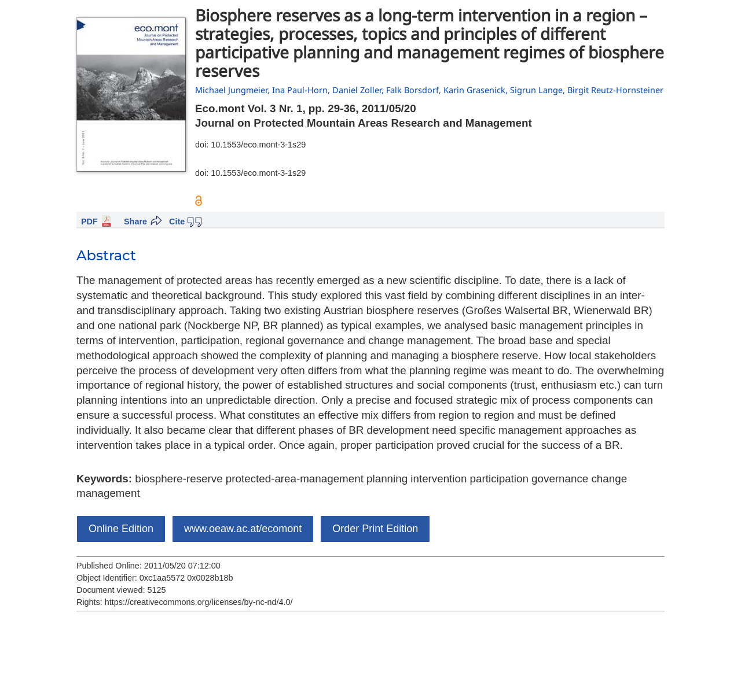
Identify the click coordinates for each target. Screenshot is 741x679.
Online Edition (121, 528)
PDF (89, 221)
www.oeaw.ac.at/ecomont (243, 528)
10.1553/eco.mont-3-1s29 (258, 144)
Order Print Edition (375, 528)
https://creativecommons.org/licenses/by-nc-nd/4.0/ (199, 602)
